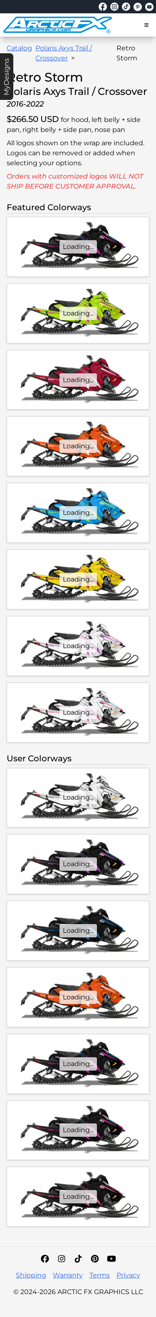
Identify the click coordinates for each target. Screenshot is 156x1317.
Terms (99, 1275)
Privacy (128, 1275)
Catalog (19, 48)
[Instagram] (62, 1259)
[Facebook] (45, 1259)
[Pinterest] (95, 1259)
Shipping (31, 1275)
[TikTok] (78, 1259)
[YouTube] (111, 1259)
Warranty (68, 1275)
